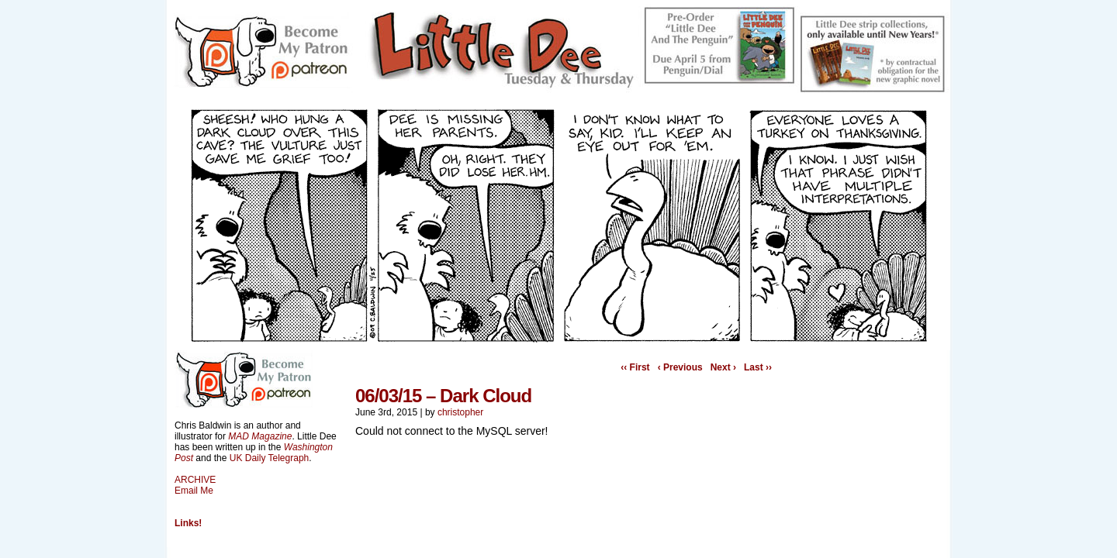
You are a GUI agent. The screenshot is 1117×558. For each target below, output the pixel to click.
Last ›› (758, 367)
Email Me (194, 490)
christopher (460, 412)
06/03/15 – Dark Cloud (443, 395)
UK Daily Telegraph (270, 458)
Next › (723, 367)
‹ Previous (680, 367)
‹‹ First (635, 367)
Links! (188, 523)
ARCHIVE (195, 479)
